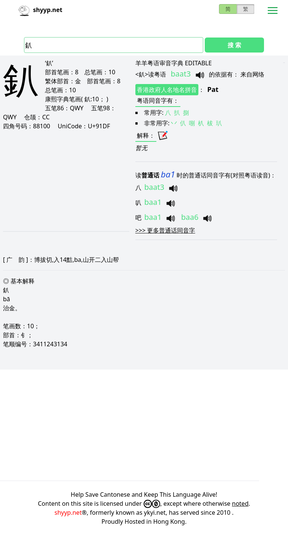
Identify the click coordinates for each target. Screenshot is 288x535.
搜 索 (234, 45)
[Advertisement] (65, 180)
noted (240, 503)
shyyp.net (68, 512)
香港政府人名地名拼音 (167, 90)
